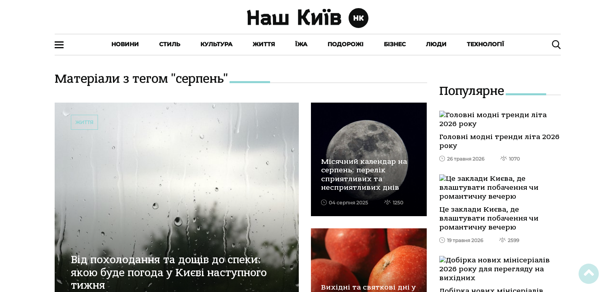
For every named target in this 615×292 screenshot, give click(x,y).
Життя (264, 44)
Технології (485, 44)
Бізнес (395, 44)
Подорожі (346, 44)
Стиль (169, 44)
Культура (216, 44)
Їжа (301, 44)
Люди (436, 44)
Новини (125, 44)
